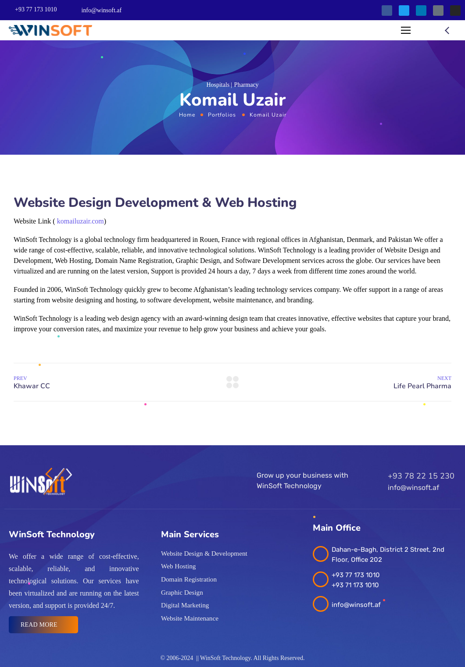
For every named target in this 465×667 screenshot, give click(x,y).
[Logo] (50, 30)
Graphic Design (182, 592)
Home (187, 114)
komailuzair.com (80, 221)
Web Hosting (178, 566)
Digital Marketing (185, 605)
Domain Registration (189, 579)
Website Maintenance (189, 618)
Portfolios (222, 114)
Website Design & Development (204, 553)
